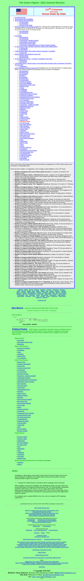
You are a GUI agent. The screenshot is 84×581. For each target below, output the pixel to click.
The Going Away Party (23, 417)
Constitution (20, 350)
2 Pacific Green (23, 111)
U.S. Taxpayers (21, 358)
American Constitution (23, 348)
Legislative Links (42, 300)
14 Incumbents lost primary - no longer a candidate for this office (33, 59)
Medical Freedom (22, 395)
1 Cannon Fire (23, 120)
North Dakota (20, 295)
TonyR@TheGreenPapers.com (53, 575)
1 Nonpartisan (23, 141)
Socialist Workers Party (24, 415)
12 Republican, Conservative (27, 42)
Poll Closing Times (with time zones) (41, 522)
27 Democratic (23, 48)
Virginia (48, 296)
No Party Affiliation (22, 443)
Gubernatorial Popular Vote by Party (41, 511)
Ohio (27, 295)
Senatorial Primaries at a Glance (52, 539)
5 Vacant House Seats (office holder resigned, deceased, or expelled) (35, 51)
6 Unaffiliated (23, 89)
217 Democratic (23, 22)
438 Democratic (23, 72)
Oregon (38, 295)
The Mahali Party (22, 419)
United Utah (20, 425)
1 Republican (23, 66)
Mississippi (52, 292)
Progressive (20, 411)
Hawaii (29, 291)
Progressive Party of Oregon (25, 413)
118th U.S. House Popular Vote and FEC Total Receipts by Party (42, 513)
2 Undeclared (23, 112)
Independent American (24, 378)
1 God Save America (25, 124)
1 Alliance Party (23, 117)
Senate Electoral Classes (41, 555)
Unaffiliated (20, 452)
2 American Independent (26, 101)
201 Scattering (23, 74)
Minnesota (45, 292)
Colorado (48, 289)
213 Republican (23, 23)
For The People (21, 372)
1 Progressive (23, 149)
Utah (38, 296)
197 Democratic (23, 39)
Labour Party (21, 387)
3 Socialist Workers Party (26, 98)
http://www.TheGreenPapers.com (44, 577)
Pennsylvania (44, 295)
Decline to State (22, 439)
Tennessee (28, 296)
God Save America (22, 374)
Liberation (20, 391)
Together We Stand (23, 421)
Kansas (51, 291)
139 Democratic (23, 57)
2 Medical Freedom (25, 108)
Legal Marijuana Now (23, 389)
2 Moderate (22, 109)
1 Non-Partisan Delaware (26, 138)
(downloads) (42, 566)
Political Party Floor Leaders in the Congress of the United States (42, 561)
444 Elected (18, 36)
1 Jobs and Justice (24, 127)
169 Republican (23, 56)
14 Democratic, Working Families (28, 40)
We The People (21, 429)
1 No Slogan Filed (24, 137)
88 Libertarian (23, 77)
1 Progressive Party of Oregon (28, 150)
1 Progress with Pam (25, 147)
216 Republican (23, 37)
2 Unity (21, 115)
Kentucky (57, 291)
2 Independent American (26, 106)
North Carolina (62, 293)
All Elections (29, 530)
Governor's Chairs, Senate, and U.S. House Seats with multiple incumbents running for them (42, 546)
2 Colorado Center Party (26, 103)
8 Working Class (24, 86)
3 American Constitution (26, 95)
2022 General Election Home (41, 508)
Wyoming (45, 297)
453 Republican (23, 71)
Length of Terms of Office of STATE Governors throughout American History (41, 564)
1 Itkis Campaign (24, 126)
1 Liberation (22, 130)
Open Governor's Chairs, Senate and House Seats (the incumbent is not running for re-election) (41, 542)
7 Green (21, 88)
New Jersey (41, 293)
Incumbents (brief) (20, 17)
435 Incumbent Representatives (24, 20)
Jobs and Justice (22, 385)
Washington (54, 296)
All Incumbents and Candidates (24, 19)
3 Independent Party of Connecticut (29, 97)
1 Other (21, 144)
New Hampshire (32, 293)
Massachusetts (31, 292)
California (42, 289)
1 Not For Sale (23, 143)
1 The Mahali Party (24, 153)
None (19, 446)
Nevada (25, 293)
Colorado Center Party (23, 368)
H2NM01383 (44, 321)
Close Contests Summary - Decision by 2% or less (42, 514)
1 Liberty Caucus (24, 132)
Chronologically (31, 521)
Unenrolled (20, 456)
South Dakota (20, 296)
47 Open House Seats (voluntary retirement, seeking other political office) (36, 46)
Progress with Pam (22, 409)
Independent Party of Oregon (25, 382)
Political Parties (19, 329)
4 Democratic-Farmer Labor (27, 43)
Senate (43, 532)
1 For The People (24, 123)
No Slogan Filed (22, 445)
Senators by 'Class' (42, 535)
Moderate (20, 397)
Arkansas (36, 289)
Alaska (26, 289)
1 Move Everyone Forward (27, 133)
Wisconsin (38, 297)
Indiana (43, 291)
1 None (21, 140)
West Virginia (62, 296)
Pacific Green (21, 356)
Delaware (62, 289)
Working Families (22, 431)
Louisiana (63, 291)
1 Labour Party (23, 129)
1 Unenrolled (23, 158)
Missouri (58, 292)
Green (19, 352)
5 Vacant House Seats (25, 25)
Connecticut (55, 289)
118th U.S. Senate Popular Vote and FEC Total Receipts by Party (42, 510)
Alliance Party (21, 362)
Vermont (42, 296)
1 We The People (24, 159)
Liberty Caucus (21, 393)
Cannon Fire (21, 366)
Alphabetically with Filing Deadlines (47, 519)
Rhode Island (52, 295)
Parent (19, 407)
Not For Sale (21, 405)
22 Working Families (25, 82)
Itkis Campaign (21, 383)
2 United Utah (23, 114)
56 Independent (23, 78)
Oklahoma (32, 295)
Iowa (47, 291)
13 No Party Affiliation (25, 83)
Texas (33, 296)
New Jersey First (22, 401)
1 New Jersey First (24, 135)
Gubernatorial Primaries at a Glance (32, 539)
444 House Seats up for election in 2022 (26, 27)
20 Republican (23, 49)
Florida (18, 291)
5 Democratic (23, 52)
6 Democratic (23, 62)
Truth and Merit (21, 423)
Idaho (33, 291)
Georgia (24, 291)
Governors (36, 532)
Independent (21, 441)
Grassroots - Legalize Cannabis (26, 376)
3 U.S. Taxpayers (24, 100)
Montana (63, 292)
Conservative (21, 370)
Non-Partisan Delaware (24, 403)
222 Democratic (23, 31)
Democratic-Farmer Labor (24, 342)
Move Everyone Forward (24, 399)
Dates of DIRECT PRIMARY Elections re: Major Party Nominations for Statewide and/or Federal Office (41, 563)
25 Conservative (24, 80)
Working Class (21, 458)
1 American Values (24, 118)
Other (19, 450)
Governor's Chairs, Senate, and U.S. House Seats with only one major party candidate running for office (42, 547)
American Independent (24, 364)
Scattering (20, 462)
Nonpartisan (20, 448)
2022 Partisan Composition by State (41, 549)
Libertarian (20, 354)
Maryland (23, 292)
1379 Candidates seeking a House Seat (26, 68)
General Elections (53, 530)
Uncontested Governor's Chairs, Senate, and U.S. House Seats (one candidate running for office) (42, 544)
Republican (20, 344)
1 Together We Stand (25, 155)
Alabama (20, 289)
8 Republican (23, 60)
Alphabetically (31, 519)
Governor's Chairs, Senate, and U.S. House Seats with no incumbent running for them (42, 543)
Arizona (31, 289)
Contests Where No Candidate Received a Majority (42, 515)
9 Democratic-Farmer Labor (27, 85)
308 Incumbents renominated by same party (27, 54)
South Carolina (61, 295)
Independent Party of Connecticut (27, 380)
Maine (18, 292)
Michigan (38, 292)
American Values (22, 437)
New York (55, 293)
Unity (18, 427)
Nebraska (18, 293)
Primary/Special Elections (40, 530)
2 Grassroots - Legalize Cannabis (29, 104)
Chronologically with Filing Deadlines (47, 521)
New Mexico (48, 293)
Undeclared (20, 454)
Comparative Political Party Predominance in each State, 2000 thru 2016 (41, 557)
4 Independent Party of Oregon (28, 94)
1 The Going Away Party (26, 152)
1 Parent (21, 146)
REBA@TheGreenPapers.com (65, 573)
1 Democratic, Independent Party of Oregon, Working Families (37, 45)
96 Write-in (22, 75)
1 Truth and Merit (24, 156)
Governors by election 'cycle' (41, 536)
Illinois (37, 291)
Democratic (20, 340)
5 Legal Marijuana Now (26, 92)
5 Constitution (23, 91)
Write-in (19, 464)
